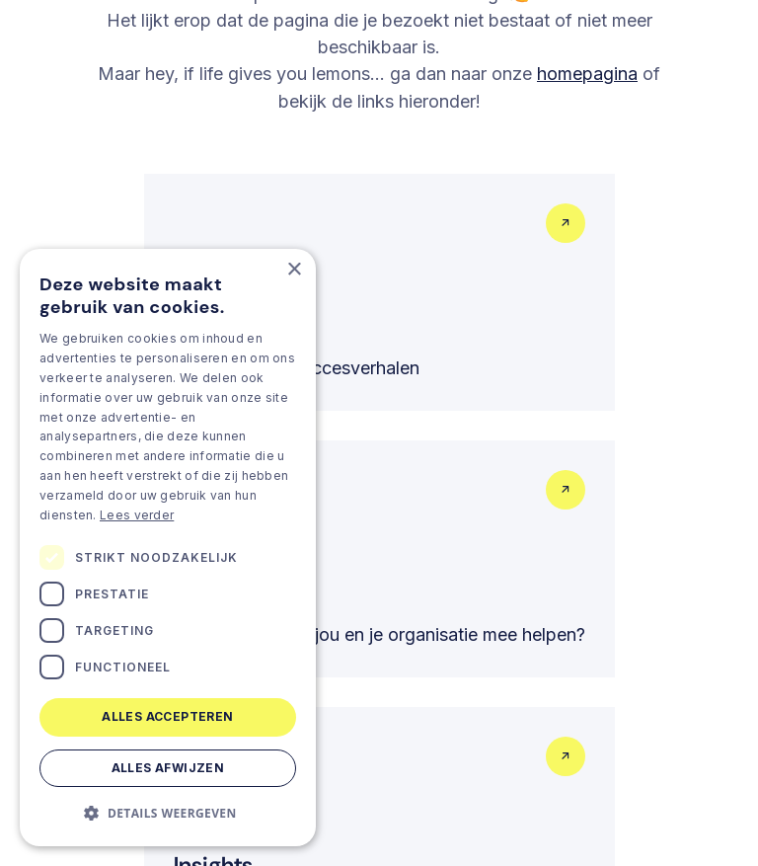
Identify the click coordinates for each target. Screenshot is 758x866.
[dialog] (168, 547)
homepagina (587, 73)
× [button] (293, 270)
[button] (167, 813)
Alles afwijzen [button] (168, 767)
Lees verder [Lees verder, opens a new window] (137, 515)
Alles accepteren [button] (167, 716)
